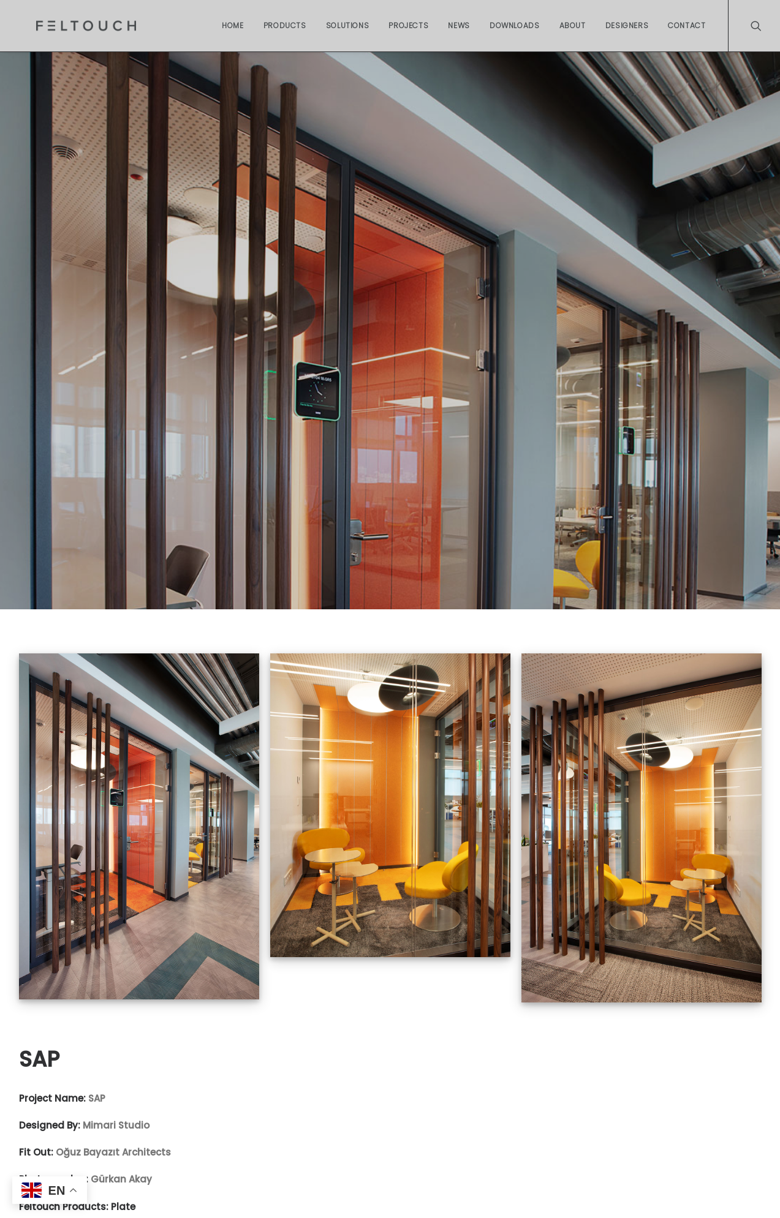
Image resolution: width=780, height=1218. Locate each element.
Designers (626, 25)
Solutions (347, 25)
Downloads (514, 25)
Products (284, 25)
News (458, 25)
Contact (686, 25)
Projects (408, 25)
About (572, 25)
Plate (123, 1200)
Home (232, 25)
